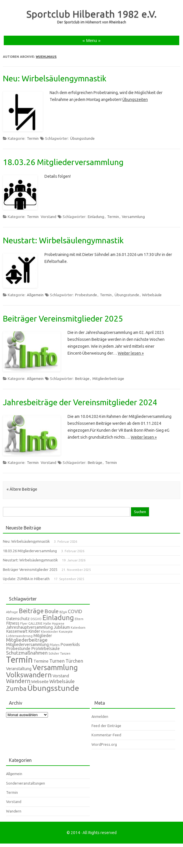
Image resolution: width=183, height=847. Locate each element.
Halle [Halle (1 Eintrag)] (47, 623)
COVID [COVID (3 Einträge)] (75, 611)
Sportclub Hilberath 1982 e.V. (91, 13)
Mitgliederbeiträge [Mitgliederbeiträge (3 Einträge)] (27, 640)
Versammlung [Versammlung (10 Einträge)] (55, 667)
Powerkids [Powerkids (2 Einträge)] (70, 644)
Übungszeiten (135, 99)
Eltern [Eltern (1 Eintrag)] (79, 619)
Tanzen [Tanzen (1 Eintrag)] (65, 653)
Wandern (13, 811)
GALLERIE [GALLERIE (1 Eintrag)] (35, 623)
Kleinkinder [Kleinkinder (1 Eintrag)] (49, 631)
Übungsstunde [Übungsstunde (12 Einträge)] (53, 688)
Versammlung (133, 217)
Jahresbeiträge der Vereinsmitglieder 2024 (80, 402)
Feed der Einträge (106, 726)
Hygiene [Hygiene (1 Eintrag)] (58, 623)
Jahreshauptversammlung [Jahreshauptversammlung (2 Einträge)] (29, 627)
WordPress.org (104, 744)
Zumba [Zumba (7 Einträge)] (16, 688)
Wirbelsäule (152, 295)
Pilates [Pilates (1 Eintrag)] (54, 645)
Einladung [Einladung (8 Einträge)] (58, 617)
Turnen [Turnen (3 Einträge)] (57, 661)
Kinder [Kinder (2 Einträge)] (34, 631)
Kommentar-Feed (106, 735)
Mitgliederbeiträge (108, 378)
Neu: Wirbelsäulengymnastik (54, 78)
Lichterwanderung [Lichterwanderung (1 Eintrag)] (19, 636)
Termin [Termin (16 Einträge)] (19, 659)
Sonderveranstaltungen (25, 783)
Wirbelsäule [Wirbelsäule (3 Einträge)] (62, 681)
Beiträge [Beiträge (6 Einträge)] (31, 610)
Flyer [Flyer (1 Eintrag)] (23, 623)
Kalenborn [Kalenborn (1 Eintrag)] (78, 627)
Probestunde (86, 295)
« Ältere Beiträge (22, 489)
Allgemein (35, 295)
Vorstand (48, 217)
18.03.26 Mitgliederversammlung (63, 162)
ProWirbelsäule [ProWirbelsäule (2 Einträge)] (45, 648)
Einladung (96, 217)
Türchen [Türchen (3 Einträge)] (74, 661)
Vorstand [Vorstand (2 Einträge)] (61, 676)
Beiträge (82, 378)
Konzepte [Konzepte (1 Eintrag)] (66, 631)
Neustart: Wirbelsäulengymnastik (63, 240)
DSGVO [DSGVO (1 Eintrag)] (36, 619)
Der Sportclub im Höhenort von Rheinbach (91, 22)
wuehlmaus (46, 56)
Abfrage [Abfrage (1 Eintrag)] (12, 612)
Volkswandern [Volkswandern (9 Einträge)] (29, 675)
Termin (33, 138)
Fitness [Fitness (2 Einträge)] (12, 623)
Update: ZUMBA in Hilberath (26, 579)
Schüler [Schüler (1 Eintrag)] (53, 653)
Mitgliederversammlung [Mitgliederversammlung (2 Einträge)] (27, 644)
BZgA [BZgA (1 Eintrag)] (63, 612)
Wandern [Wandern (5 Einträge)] (18, 681)
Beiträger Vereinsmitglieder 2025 (63, 318)
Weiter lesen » (131, 353)
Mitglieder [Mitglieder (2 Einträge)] (42, 635)
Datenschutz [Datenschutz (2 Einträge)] (18, 618)
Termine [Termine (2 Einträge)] (40, 661)
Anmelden (100, 716)
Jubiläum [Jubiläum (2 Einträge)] (62, 627)
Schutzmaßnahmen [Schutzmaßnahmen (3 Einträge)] (27, 652)
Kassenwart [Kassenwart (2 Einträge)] (16, 631)
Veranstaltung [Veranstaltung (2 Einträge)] (18, 668)
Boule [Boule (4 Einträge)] (51, 611)
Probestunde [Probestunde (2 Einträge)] (18, 648)
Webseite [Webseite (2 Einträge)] (39, 681)
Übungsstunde (82, 138)
